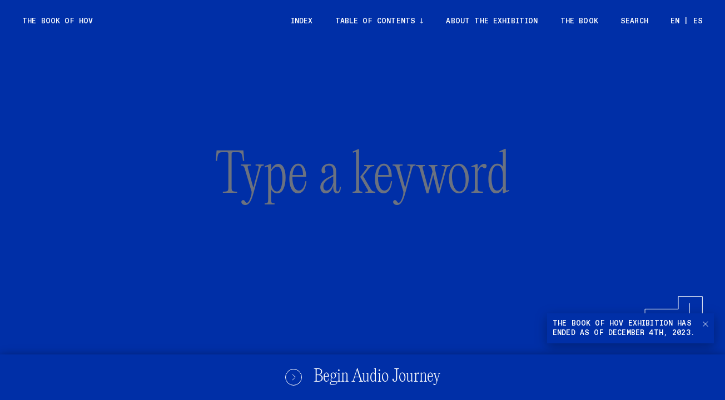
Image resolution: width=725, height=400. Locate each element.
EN (675, 21)
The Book (579, 21)
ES (698, 21)
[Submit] (646, 307)
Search (634, 21)
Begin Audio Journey (362, 377)
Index (302, 21)
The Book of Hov (57, 21)
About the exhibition (492, 21)
